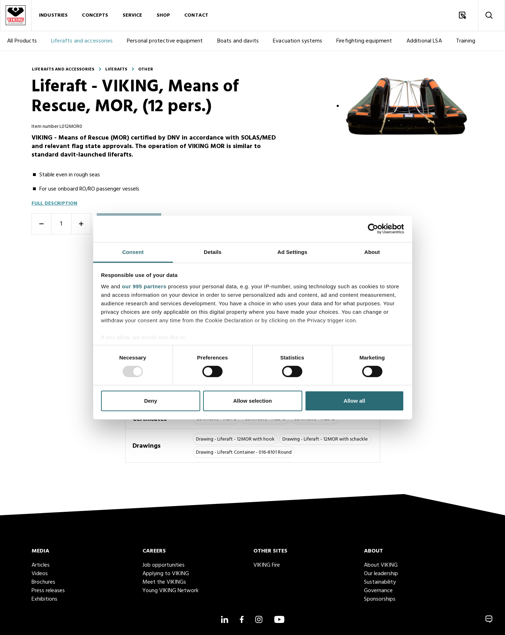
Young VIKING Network (170, 590)
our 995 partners (144, 286)
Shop (163, 16)
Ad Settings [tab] (292, 252)
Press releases (48, 590)
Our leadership (381, 573)
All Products (22, 41)
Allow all (354, 401)
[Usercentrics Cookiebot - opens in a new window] (373, 228)
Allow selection (252, 401)
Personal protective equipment (165, 41)
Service (132, 16)
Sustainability (380, 582)
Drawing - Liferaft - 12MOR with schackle (325, 439)
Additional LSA (424, 41)
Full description (54, 203)
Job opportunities (163, 565)
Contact (196, 16)
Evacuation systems (297, 41)
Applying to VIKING (165, 573)
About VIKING (381, 565)
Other (145, 69)
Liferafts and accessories (82, 41)
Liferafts (116, 69)
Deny (150, 401)
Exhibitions (44, 599)
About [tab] (372, 252)
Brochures (43, 582)
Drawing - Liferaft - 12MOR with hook (235, 439)
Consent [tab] (133, 252)
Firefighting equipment (364, 41)
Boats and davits (238, 41)
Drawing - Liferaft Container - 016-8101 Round (244, 452)
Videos (40, 573)
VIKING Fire (266, 565)
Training (465, 41)
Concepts (95, 16)
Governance (378, 590)
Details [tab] (212, 252)
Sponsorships (379, 599)
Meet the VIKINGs (164, 582)
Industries (53, 16)
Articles (41, 565)
